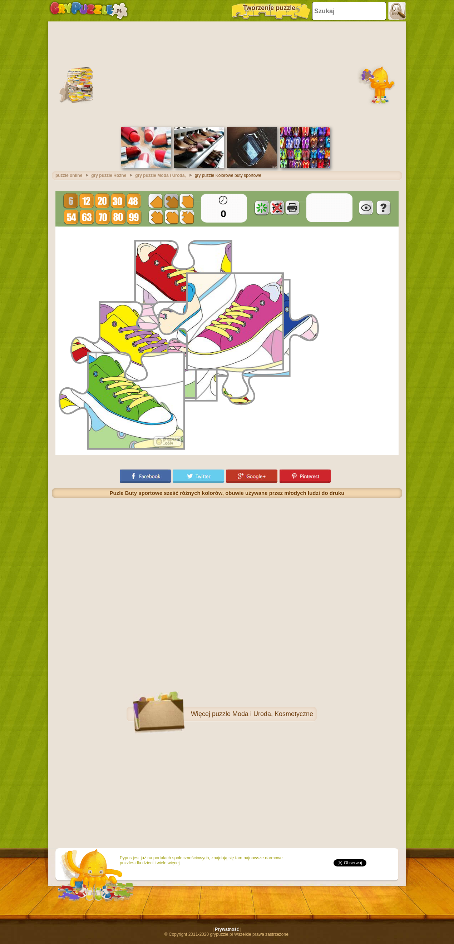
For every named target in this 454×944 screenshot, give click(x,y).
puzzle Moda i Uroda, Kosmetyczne (262, 713)
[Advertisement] (227, 73)
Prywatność (227, 929)
